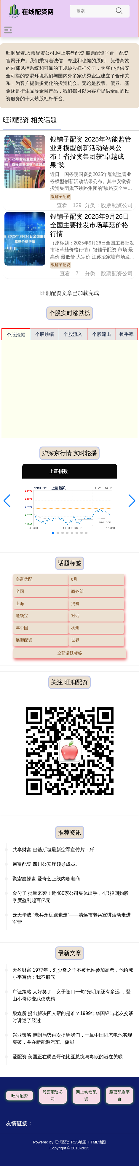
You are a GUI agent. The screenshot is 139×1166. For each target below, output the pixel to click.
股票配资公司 (52, 1095)
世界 (75, 640)
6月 (74, 579)
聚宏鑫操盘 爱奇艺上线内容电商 (46, 878)
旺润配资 (19, 1095)
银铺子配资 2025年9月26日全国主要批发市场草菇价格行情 (89, 225)
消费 (75, 603)
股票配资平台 (119, 1095)
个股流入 (72, 334)
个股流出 (101, 334)
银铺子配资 (60, 197)
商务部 (77, 591)
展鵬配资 (24, 640)
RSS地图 (79, 1142)
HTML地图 (97, 1142)
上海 (20, 603)
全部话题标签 (69, 653)
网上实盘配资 (86, 1095)
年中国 (22, 627)
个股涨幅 (16, 334)
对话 (75, 615)
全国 (20, 591)
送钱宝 (22, 615)
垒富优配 (24, 579)
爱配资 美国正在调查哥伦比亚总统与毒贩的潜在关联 (67, 1056)
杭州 (75, 627)
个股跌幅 (44, 334)
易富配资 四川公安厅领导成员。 (46, 864)
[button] (7, 500)
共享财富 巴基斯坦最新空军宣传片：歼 (53, 849)
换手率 (126, 334)
